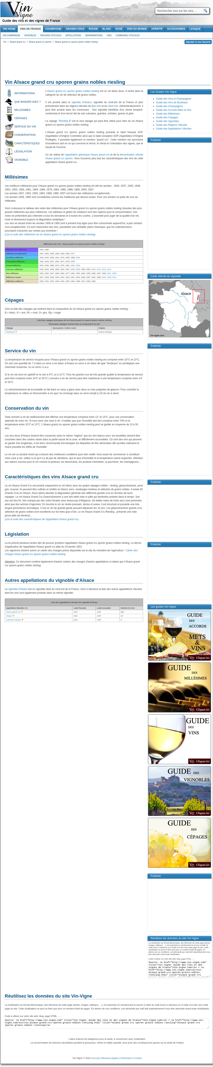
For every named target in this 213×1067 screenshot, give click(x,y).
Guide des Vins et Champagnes (173, 98)
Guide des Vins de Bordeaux (172, 102)
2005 (73, 265)
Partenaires (126, 1058)
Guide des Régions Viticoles (171, 124)
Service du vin (25, 126)
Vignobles (30, 35)
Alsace (9, 616)
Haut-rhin (113, 106)
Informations (24, 93)
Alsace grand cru (13, 612)
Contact (138, 1058)
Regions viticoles (50, 35)
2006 (109, 277)
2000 (78, 258)
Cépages (20, 118)
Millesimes (22, 109)
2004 (93, 269)
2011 (114, 277)
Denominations (94, 35)
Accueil (95, 1058)
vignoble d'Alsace (82, 102)
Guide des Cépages (167, 117)
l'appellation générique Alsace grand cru (87, 154)
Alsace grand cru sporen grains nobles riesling (73, 91)
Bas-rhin (96, 106)
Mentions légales (110, 1058)
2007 (73, 254)
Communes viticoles (127, 35)
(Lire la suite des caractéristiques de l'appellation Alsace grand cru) (42, 519)
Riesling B (65, 121)
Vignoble (21, 159)
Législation (23, 151)
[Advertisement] (107, 62)
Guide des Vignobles (167, 121)
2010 (99, 269)
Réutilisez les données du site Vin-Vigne (48, 996)
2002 (104, 277)
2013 (109, 269)
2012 (104, 269)
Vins (109, 35)
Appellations (73, 35)
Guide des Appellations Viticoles (174, 128)
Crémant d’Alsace (13, 620)
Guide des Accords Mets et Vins (173, 110)
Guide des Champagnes (169, 106)
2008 (78, 265)
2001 (109, 273)
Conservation (25, 134)
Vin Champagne (11, 35)
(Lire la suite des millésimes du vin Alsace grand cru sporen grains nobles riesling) (50, 234)
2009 (114, 273)
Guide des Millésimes (168, 113)
